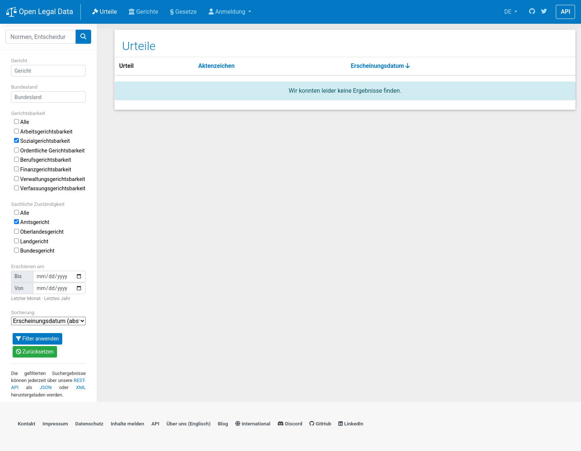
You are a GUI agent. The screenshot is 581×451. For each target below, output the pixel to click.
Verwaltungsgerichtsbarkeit (49, 179)
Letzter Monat (25, 298)
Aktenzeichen (216, 65)
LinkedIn (350, 424)
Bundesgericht (34, 251)
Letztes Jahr (57, 298)
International (252, 424)
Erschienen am (27, 266)
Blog (223, 424)
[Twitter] (544, 11)
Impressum (55, 424)
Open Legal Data (39, 12)
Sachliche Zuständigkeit (37, 204)
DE (508, 11)
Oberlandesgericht (39, 232)
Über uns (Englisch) (189, 424)
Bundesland (24, 87)
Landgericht (31, 241)
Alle (21, 122)
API (565, 11)
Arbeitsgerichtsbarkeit (43, 132)
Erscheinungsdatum (380, 65)
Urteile (104, 11)
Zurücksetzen (35, 352)
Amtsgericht (31, 222)
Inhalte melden (127, 424)
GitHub (320, 424)
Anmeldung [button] (228, 11)
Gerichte (143, 11)
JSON (46, 387)
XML (81, 387)
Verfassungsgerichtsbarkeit (50, 188)
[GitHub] (532, 11)
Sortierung (22, 312)
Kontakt (26, 424)
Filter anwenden (37, 339)
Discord (290, 424)
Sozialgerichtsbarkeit (42, 141)
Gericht (19, 60)
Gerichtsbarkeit (28, 113)
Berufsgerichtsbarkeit (42, 160)
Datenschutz (89, 424)
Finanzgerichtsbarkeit (42, 170)
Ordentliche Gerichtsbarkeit (49, 151)
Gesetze (183, 11)
